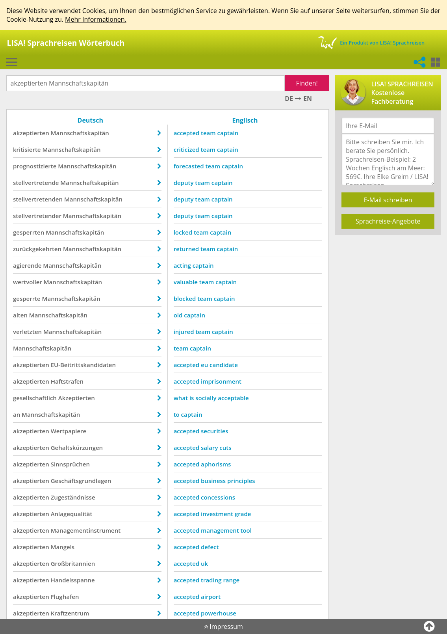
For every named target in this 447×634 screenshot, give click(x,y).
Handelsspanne (73, 580)
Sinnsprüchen (70, 464)
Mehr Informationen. (95, 19)
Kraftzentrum (70, 613)
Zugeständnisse (73, 497)
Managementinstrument (86, 530)
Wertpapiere (69, 431)
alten (20, 315)
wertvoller (27, 282)
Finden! (307, 83)
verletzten (27, 332)
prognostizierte (34, 166)
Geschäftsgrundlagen (81, 481)
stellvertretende (36, 182)
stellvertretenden (38, 199)
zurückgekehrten (37, 249)
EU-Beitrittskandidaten (83, 365)
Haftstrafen (67, 381)
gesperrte (27, 298)
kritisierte (27, 149)
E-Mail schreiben (388, 200)
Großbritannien (73, 563)
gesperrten (28, 232)
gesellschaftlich (35, 398)
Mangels (63, 547)
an (16, 414)
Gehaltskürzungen (77, 447)
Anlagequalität (72, 514)
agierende (27, 265)
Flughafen (65, 596)
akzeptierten (31, 133)
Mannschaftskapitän (80, 133)
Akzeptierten (76, 398)
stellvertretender (37, 216)
